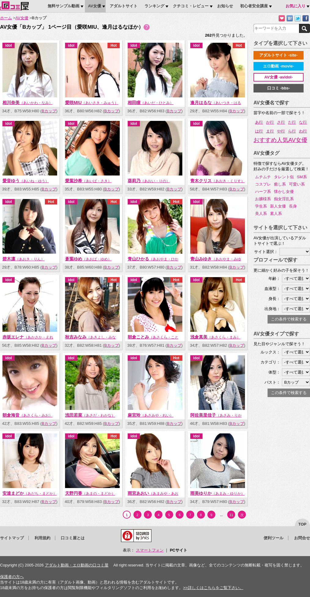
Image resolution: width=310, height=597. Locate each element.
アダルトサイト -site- (278, 55)
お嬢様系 (263, 199)
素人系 (276, 213)
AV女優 (21, 18)
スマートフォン (150, 550)
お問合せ (302, 538)
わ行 (303, 131)
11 (231, 515)
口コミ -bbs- (278, 88)
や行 (281, 131)
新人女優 (278, 206)
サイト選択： (266, 251)
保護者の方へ (12, 576)
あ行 (259, 122)
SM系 (302, 177)
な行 (303, 122)
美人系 (261, 213)
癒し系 (280, 184)
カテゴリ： (270, 362)
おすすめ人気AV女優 (280, 140)
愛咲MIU (91, 102)
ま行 (270, 131)
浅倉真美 (215, 337)
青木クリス (217, 180)
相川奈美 (27, 102)
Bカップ (49, 111)
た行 (292, 122)
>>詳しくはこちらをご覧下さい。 (213, 587)
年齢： (274, 278)
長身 (293, 206)
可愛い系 (297, 184)
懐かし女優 (284, 191)
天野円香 (90, 493)
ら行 (292, 131)
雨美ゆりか (217, 493)
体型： (274, 372)
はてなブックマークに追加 (289, 18)
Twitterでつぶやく (297, 18)
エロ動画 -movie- (278, 66)
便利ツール (273, 538)
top (302, 524)
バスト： (272, 382)
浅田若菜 (90, 415)
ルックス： (270, 352)
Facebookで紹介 (305, 18)
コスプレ (263, 184)
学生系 (261, 206)
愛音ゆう (25, 180)
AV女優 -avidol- (278, 77)
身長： (274, 298)
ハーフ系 (263, 191)
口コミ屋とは (73, 538)
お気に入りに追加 (281, 18)
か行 (270, 122)
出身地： (272, 308)
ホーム (6, 18)
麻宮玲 (150, 415)
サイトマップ (12, 538)
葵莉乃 (149, 180)
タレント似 (284, 177)
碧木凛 (23, 258)
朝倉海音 (27, 415)
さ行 (281, 122)
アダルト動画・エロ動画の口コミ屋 (76, 565)
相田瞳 (150, 102)
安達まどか (29, 493)
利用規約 (42, 538)
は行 (259, 131)
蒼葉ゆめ (88, 258)
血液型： (272, 288)
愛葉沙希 (88, 180)
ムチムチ (263, 177)
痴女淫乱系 (284, 199)
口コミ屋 (14, 5)
